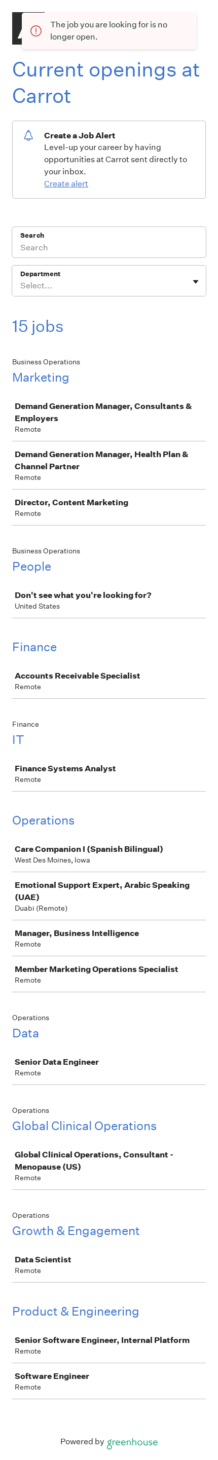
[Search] (109, 248)
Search (32, 235)
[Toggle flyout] (196, 282)
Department (40, 274)
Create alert (66, 184)
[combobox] (21, 285)
